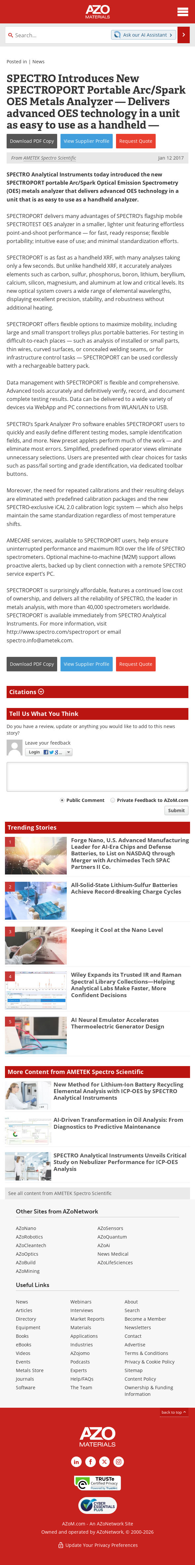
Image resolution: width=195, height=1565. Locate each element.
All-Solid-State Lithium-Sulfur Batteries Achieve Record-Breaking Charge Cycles (126, 888)
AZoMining (28, 1271)
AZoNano (26, 1228)
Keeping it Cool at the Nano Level (117, 930)
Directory (26, 1319)
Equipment (28, 1327)
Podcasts (80, 1362)
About (131, 1302)
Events (23, 1362)
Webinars (81, 1302)
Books (22, 1336)
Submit (176, 810)
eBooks (23, 1344)
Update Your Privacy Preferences (98, 1545)
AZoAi (104, 1245)
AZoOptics (27, 1254)
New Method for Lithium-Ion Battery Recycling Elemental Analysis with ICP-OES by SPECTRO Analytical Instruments (118, 1091)
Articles (24, 1310)
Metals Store (30, 1370)
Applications (84, 1336)
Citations (26, 692)
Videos (23, 1353)
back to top (174, 1412)
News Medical (113, 1254)
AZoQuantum (112, 1237)
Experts (78, 1370)
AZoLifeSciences (115, 1262)
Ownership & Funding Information (149, 1390)
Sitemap (134, 1370)
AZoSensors (110, 1228)
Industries (81, 1344)
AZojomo (80, 1353)
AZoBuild (26, 1262)
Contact (133, 1336)
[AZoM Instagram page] (118, 1462)
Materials (80, 1327)
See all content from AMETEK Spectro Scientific (60, 1193)
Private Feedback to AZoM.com (152, 800)
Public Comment (85, 800)
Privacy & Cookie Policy (150, 1362)
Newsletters (138, 1327)
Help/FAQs (82, 1379)
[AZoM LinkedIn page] (76, 1462)
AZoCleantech (31, 1245)
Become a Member (145, 1319)
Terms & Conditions (146, 1353)
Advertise (135, 1344)
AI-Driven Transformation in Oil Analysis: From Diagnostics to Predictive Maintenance (118, 1123)
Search (132, 1310)
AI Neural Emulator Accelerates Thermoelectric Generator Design (117, 1023)
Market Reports (87, 1319)
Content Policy (140, 1379)
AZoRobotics (29, 1237)
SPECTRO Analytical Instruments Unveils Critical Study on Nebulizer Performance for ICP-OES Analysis (120, 1162)
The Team (81, 1387)
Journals (25, 1379)
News (38, 61)
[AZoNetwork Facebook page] (90, 1462)
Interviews (81, 1310)
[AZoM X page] (104, 1462)
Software (25, 1387)
